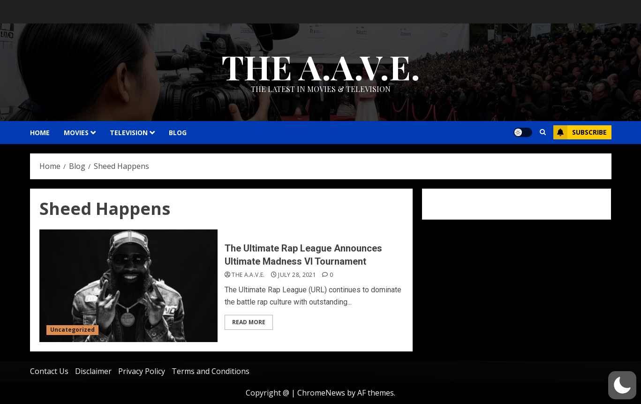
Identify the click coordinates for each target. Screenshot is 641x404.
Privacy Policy (141, 371)
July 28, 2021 (297, 275)
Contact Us (49, 371)
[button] (622, 385)
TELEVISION (129, 132)
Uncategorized (72, 330)
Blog (178, 132)
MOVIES (76, 132)
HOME (40, 132)
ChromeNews (321, 393)
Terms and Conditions (210, 371)
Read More (248, 322)
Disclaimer (93, 371)
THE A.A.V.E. (320, 66)
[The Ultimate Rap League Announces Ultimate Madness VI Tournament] (128, 285)
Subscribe (580, 132)
